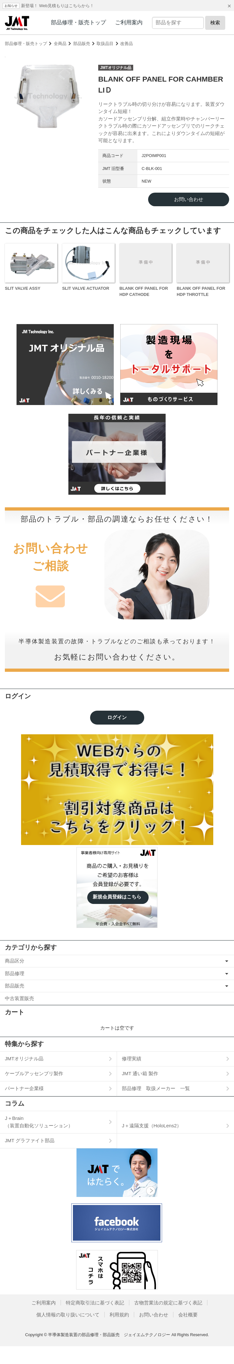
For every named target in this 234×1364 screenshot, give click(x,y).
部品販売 (81, 43)
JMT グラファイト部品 (29, 1158)
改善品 (126, 43)
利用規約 (119, 1332)
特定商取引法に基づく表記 (95, 1320)
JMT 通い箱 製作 (140, 1091)
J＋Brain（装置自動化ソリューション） (39, 1139)
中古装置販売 (19, 1016)
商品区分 (14, 978)
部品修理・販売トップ (78, 22)
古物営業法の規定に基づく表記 (168, 1320)
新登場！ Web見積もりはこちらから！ (57, 5)
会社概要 (188, 1332)
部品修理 (14, 991)
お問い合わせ (153, 1332)
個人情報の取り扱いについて (67, 1332)
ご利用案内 (129, 22)
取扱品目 (105, 43)
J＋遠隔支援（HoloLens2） (151, 1143)
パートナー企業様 (24, 1106)
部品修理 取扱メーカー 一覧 (156, 1106)
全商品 (60, 43)
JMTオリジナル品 (24, 1076)
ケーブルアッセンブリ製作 (34, 1091)
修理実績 (131, 1076)
